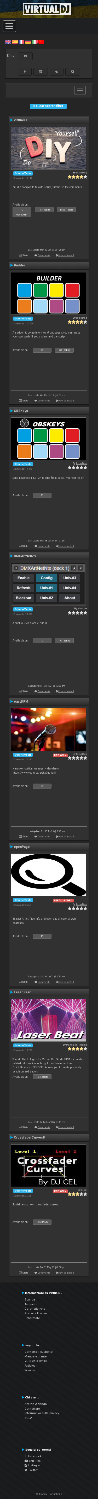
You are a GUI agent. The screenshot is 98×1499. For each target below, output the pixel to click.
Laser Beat (22, 992)
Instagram (34, 1465)
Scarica (30, 1299)
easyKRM (21, 701)
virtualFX (21, 120)
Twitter (31, 1470)
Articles (30, 1365)
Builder (19, 265)
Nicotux (82, 608)
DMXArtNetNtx (25, 556)
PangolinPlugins (76, 1044)
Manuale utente (36, 1356)
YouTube (33, 1461)
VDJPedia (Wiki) (36, 1361)
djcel (84, 1189)
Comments (44, 255)
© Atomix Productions (49, 1494)
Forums (30, 1370)
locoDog (81, 172)
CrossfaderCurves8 (29, 1137)
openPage (22, 847)
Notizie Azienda (36, 1404)
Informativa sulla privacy (42, 1413)
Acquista (31, 1304)
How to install (66, 255)
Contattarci (33, 1408)
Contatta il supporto (39, 1352)
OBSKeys (21, 411)
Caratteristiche (35, 1308)
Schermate (32, 1318)
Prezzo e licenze (36, 1313)
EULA (28, 1418)
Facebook (33, 1456)
